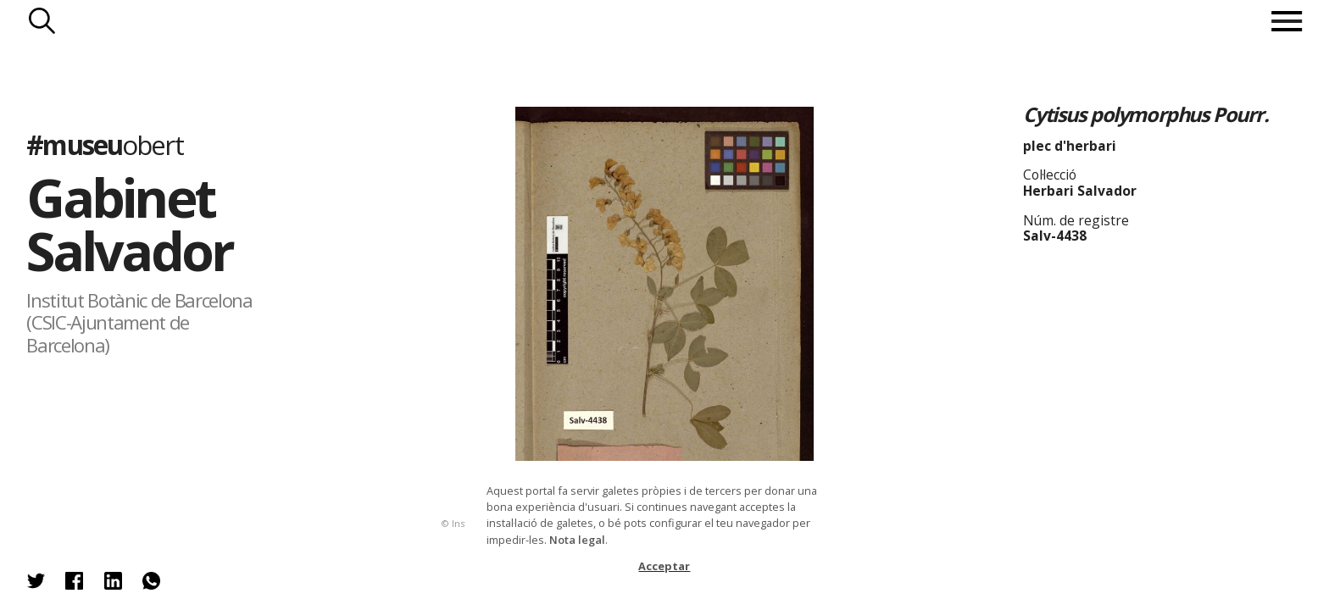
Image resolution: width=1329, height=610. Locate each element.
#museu (104, 144)
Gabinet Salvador (129, 223)
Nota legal (577, 539)
